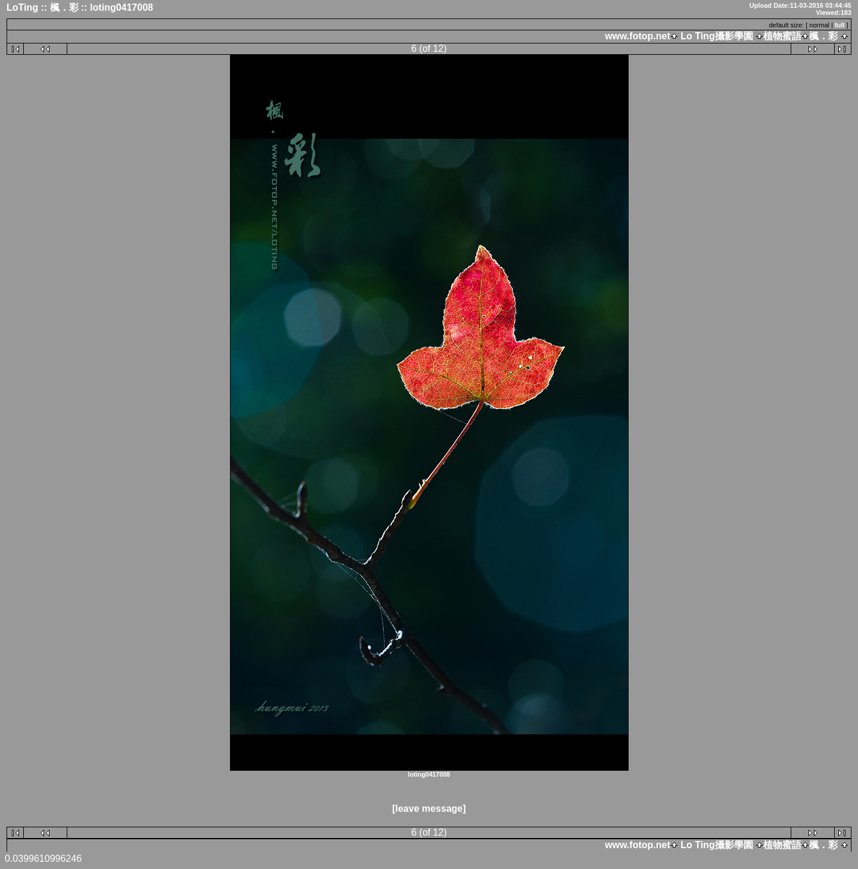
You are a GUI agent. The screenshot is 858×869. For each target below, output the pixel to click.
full (840, 25)
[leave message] (429, 808)
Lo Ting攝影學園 (717, 36)
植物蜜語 (782, 36)
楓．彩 (823, 36)
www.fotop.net (637, 36)
